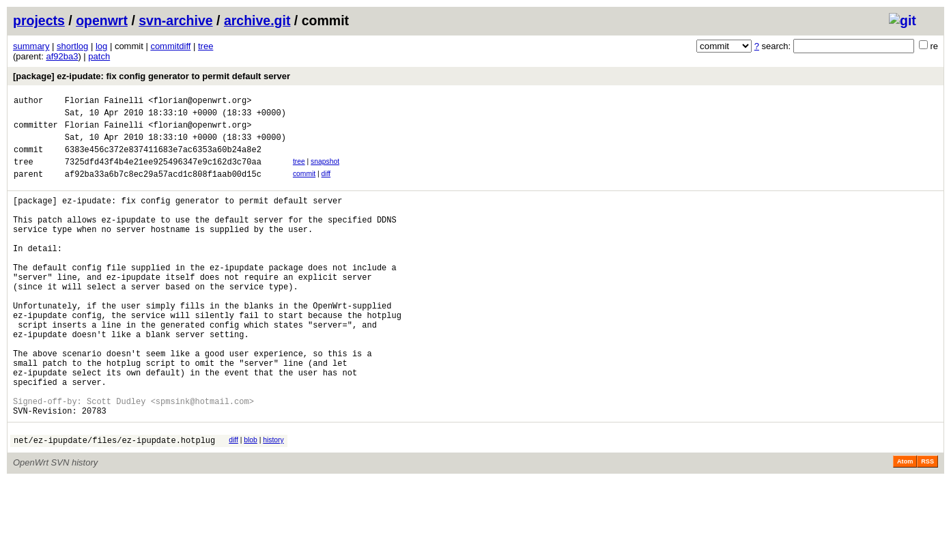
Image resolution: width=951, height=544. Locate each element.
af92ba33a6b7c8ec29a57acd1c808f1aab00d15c (163, 188)
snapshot (325, 171)
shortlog (72, 46)
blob (250, 501)
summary (31, 46)
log (101, 46)
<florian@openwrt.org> (199, 102)
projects (39, 20)
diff (326, 186)
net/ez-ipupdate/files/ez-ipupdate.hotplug (114, 503)
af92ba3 (62, 56)
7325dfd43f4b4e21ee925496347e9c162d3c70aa (163, 174)
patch (99, 56)
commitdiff (170, 46)
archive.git (257, 20)
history (273, 501)
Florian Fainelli (104, 102)
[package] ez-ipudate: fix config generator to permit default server (151, 76)
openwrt (102, 20)
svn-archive (175, 20)
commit (304, 186)
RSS (927, 524)
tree (205, 46)
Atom (905, 524)
